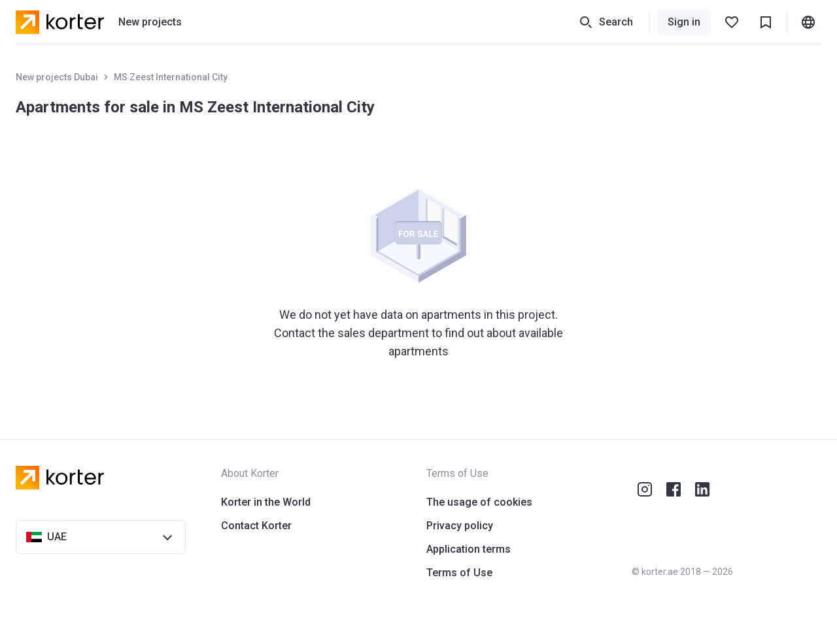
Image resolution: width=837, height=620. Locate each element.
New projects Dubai (57, 77)
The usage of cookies (479, 502)
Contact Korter (256, 525)
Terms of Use (459, 572)
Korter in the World (266, 502)
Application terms (468, 549)
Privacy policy (459, 525)
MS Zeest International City (171, 77)
